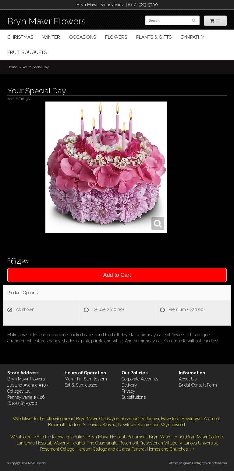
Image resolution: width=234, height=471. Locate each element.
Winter (51, 37)
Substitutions (134, 397)
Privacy (128, 391)
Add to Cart (117, 275)
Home (12, 67)
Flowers (116, 37)
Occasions (82, 37)
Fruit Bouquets (27, 52)
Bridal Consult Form (198, 385)
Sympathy (192, 37)
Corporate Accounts (140, 378)
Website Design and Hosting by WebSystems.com (198, 463)
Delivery (129, 385)
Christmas (20, 37)
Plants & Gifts (154, 37)
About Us (188, 378)
